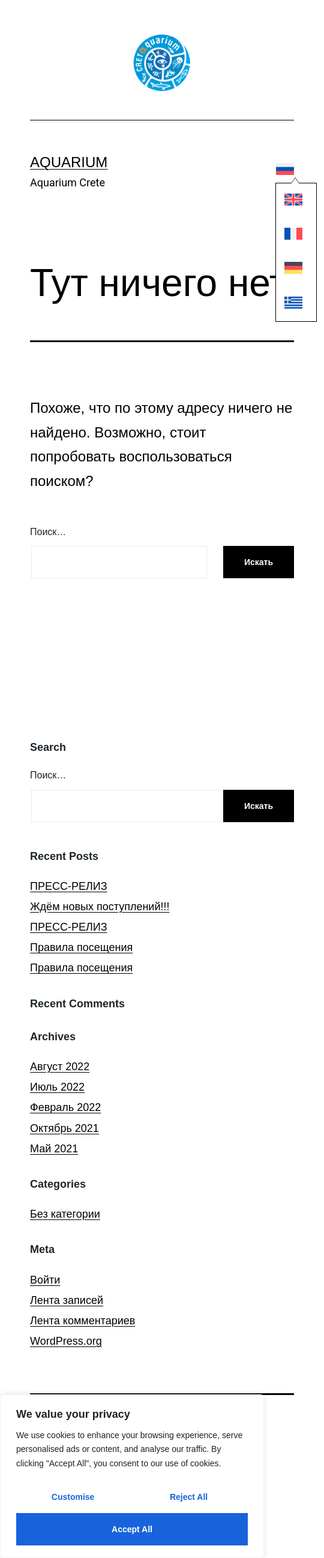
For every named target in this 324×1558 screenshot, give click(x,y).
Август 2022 (59, 1067)
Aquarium (68, 162)
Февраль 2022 (65, 1107)
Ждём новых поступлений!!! (99, 907)
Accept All (132, 1529)
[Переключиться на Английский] (285, 202)
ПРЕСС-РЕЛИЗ (68, 886)
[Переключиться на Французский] (285, 236)
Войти (45, 1280)
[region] (132, 1476)
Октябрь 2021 (64, 1128)
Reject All (189, 1497)
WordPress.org (66, 1341)
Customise (73, 1497)
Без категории (65, 1214)
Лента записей (66, 1300)
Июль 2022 (57, 1087)
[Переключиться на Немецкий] (285, 271)
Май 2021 (54, 1149)
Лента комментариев (82, 1321)
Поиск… (48, 532)
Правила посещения (81, 947)
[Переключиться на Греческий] (285, 305)
